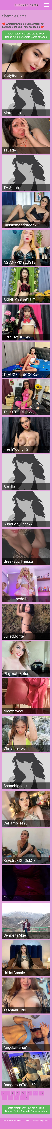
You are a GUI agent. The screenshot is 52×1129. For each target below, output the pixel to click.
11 (29, 1093)
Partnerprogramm (41, 1121)
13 (41, 1093)
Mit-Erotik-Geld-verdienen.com (16, 1121)
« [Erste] (3, 1093)
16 (17, 1098)
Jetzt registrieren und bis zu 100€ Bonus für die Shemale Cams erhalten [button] (26, 35)
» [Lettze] (26, 1098)
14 (4, 1098)
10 (23, 1093)
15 (10, 1098)
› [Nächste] (21, 1098)
